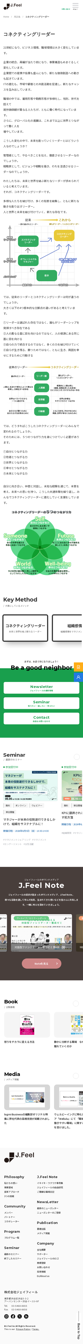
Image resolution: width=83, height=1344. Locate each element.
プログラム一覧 (11, 1237)
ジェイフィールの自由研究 (50, 1187)
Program (12, 1232)
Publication (47, 1223)
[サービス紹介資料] (78, 667)
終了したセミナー (12, 1258)
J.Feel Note (47, 1177)
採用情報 (41, 1271)
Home (6, 17)
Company (45, 1244)
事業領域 (8, 1187)
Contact (41, 719)
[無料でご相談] (78, 677)
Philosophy (14, 1177)
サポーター (42, 1254)
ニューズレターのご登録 (49, 1212)
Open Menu (75, 5)
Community (15, 1206)
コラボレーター (11, 1221)
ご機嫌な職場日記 (45, 1191)
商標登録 (41, 1262)
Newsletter (41, 688)
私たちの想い (10, 1182)
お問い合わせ (66, 9)
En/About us (43, 1275)
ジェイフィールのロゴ (48, 1258)
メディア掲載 (43, 1233)
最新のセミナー (11, 1254)
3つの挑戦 (9, 1196)
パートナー (9, 1216)
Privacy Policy (23, 1329)
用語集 (17, 17)
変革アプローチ (11, 1191)
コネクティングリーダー (37, 17)
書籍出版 (41, 1228)
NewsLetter (47, 1202)
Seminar (41, 703)
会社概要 (41, 1249)
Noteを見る (41, 963)
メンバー (8, 1212)
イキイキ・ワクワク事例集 (50, 1182)
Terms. (35, 1329)
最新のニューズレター (47, 1208)
